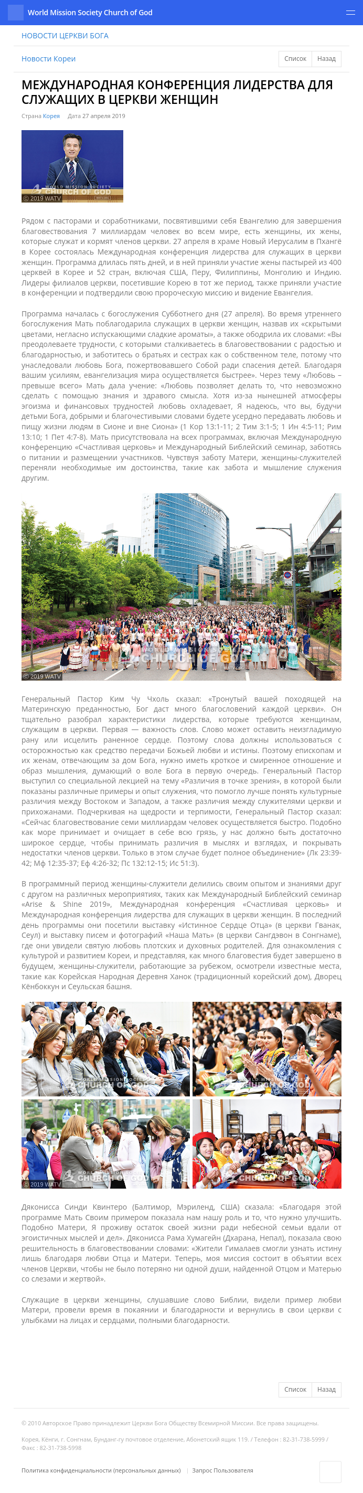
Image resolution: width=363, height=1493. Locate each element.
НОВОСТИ (65, 35)
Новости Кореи (49, 58)
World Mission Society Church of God (90, 12)
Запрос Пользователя (223, 1470)
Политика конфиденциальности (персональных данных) (102, 1470)
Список (295, 58)
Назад (326, 58)
